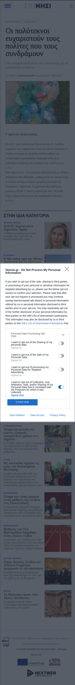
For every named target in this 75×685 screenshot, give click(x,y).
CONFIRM (22, 402)
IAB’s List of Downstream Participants (42, 323)
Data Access (37, 415)
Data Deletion (17, 415)
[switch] (61, 343)
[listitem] (37, 334)
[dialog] (37, 342)
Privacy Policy (57, 415)
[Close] (68, 270)
